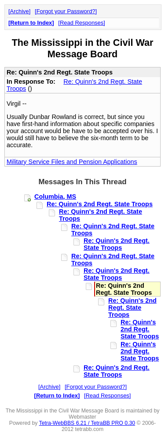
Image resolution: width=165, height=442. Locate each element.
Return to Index (31, 22)
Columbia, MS (55, 196)
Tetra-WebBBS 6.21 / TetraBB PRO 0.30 (87, 423)
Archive (19, 11)
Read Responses (81, 22)
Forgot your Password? (66, 11)
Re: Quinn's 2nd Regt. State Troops (100, 204)
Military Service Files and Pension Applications (72, 161)
